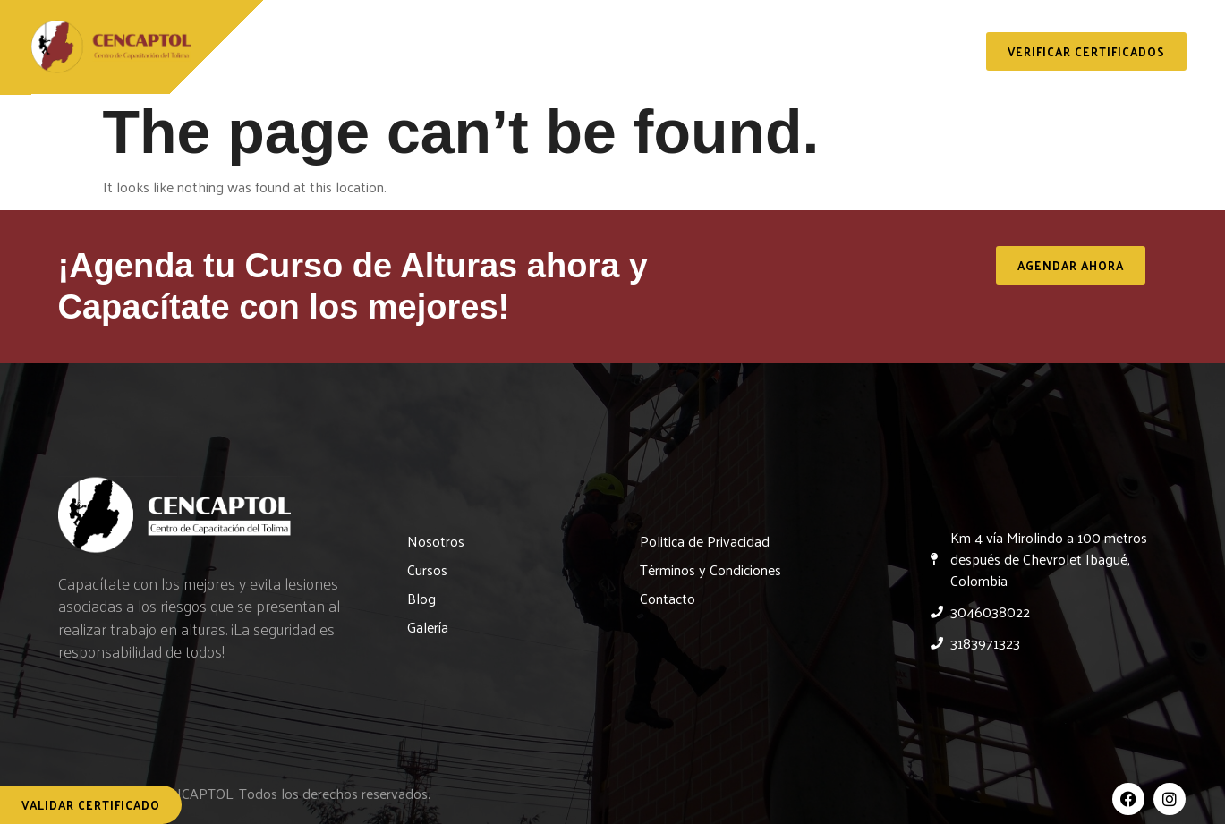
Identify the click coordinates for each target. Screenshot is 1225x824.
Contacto (924, 55)
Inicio (291, 55)
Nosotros (391, 55)
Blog (729, 55)
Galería (818, 55)
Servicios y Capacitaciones (569, 55)
